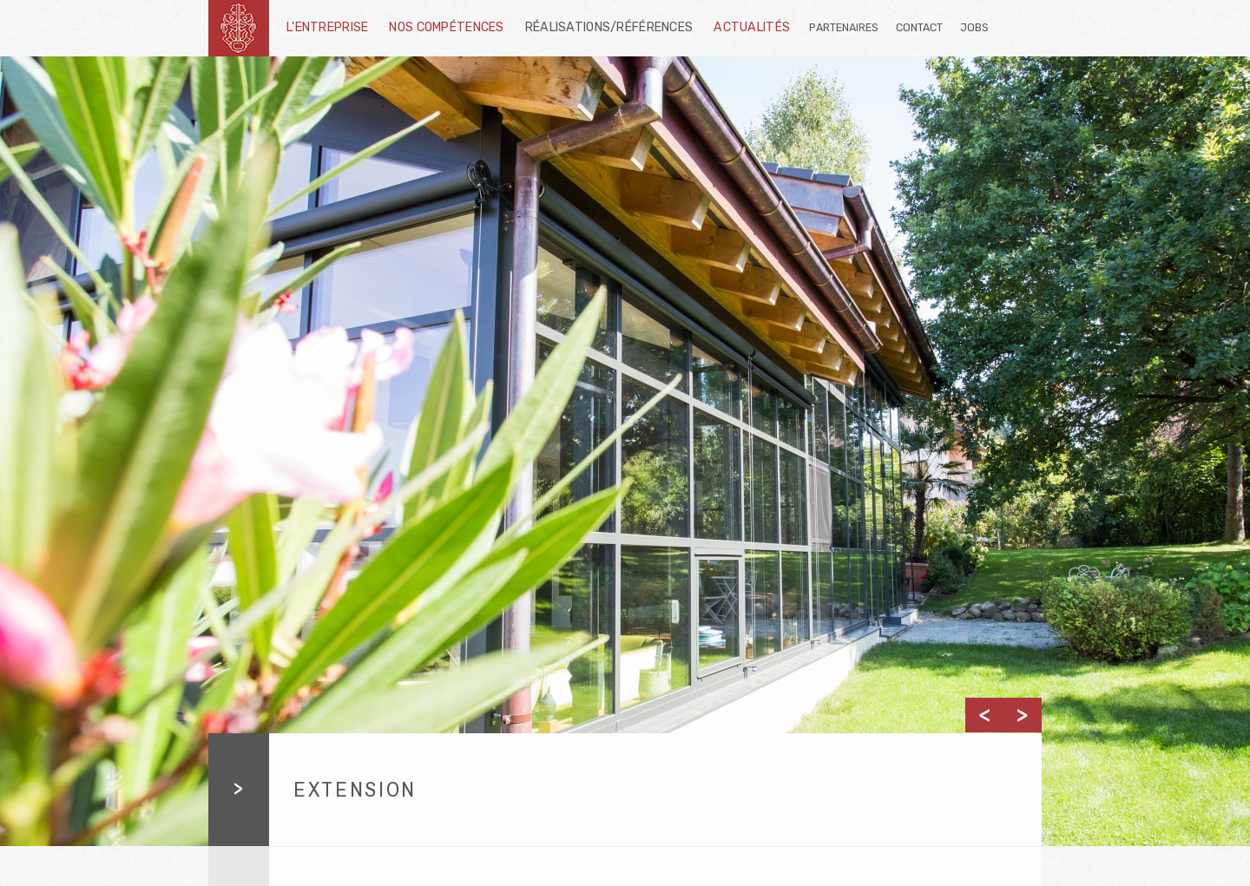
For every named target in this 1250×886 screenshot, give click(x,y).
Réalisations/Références (609, 27)
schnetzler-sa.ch (238, 28)
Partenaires (843, 27)
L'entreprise (327, 27)
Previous (984, 715)
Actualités (752, 27)
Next (1022, 715)
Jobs (974, 27)
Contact (919, 27)
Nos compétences (446, 27)
